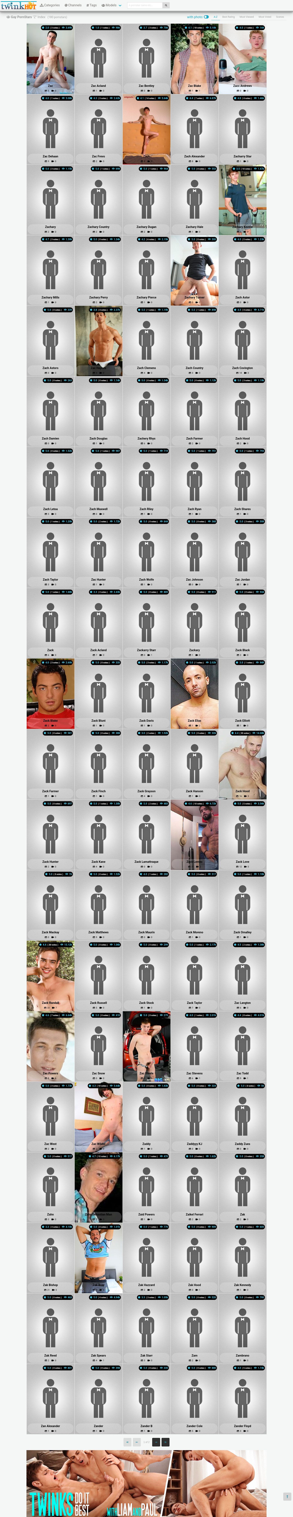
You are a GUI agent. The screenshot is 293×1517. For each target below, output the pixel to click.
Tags (91, 5)
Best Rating (228, 16)
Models (109, 5)
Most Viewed (247, 16)
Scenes (280, 16)
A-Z (215, 16)
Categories (50, 5)
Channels (73, 5)
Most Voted (265, 16)
